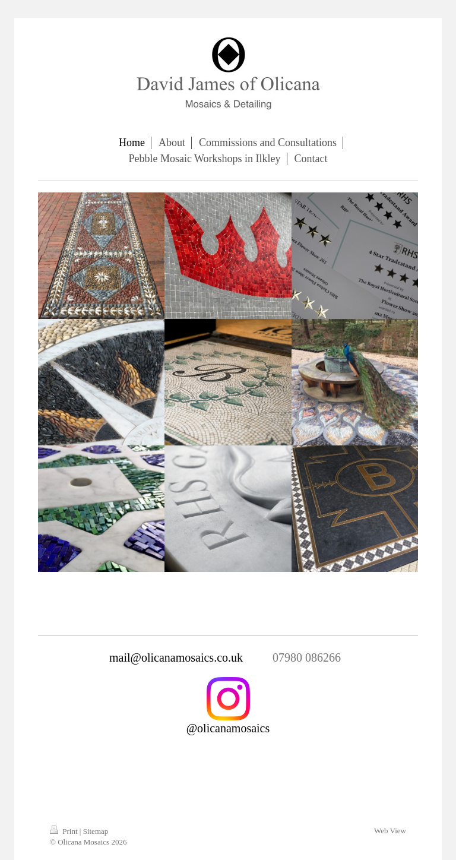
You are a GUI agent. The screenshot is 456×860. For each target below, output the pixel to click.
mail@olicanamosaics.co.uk (176, 657)
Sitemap (96, 831)
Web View (390, 830)
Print (65, 831)
